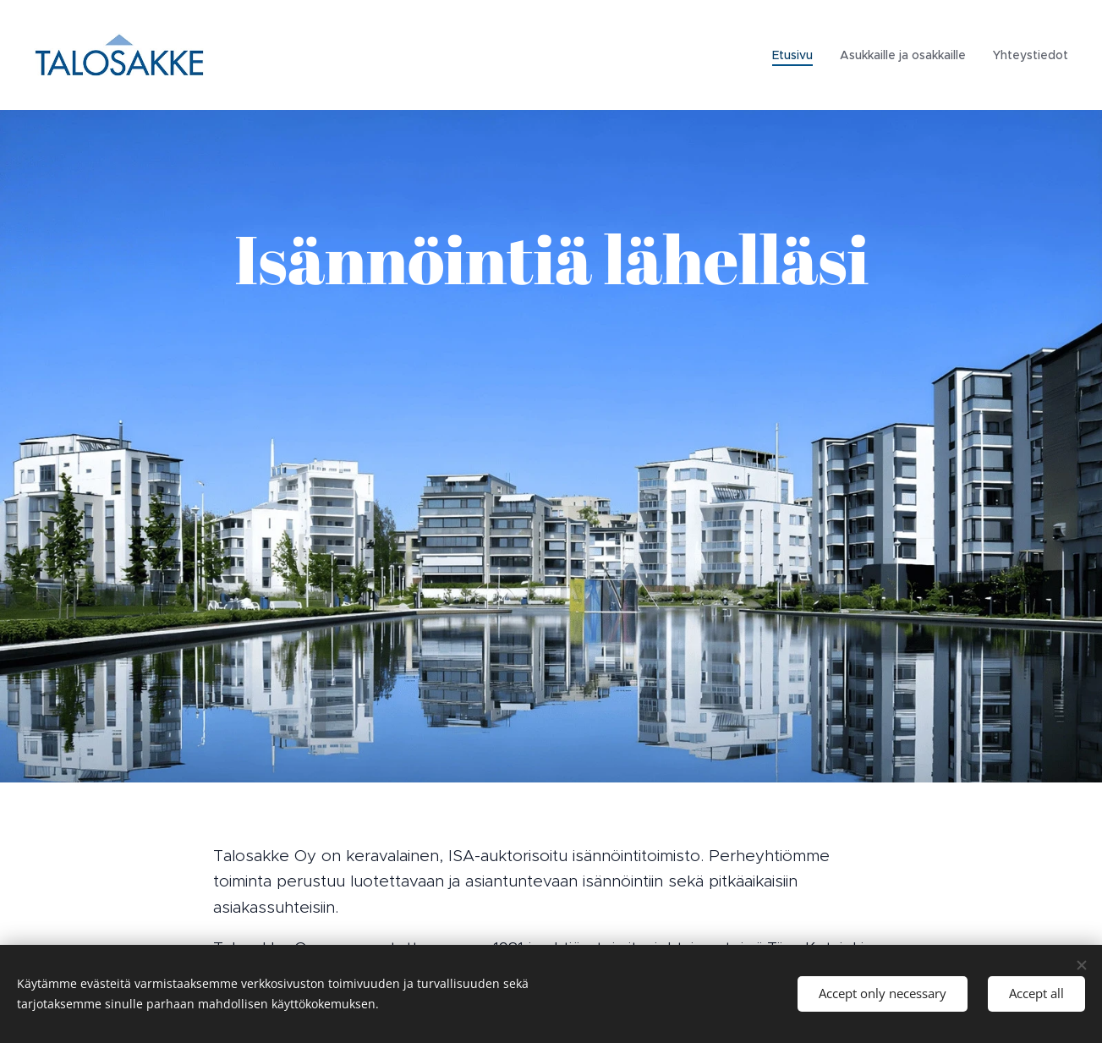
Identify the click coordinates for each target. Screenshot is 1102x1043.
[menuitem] (797, 55)
